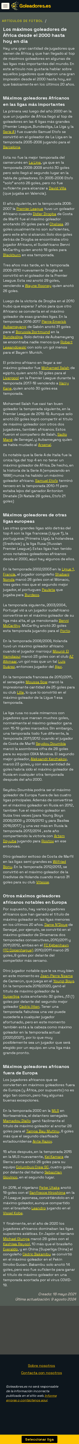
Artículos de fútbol (22, 21)
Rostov (47, 841)
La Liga (35, 162)
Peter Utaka (49, 1187)
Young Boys (63, 981)
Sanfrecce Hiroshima (47, 1192)
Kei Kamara (54, 1156)
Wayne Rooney (38, 285)
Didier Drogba (44, 214)
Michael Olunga (16, 1238)
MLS (55, 1110)
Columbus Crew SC (32, 1167)
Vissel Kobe (13, 1213)
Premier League (29, 208)
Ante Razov (42, 1141)
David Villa (57, 188)
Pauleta (48, 589)
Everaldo (10, 1249)
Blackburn (12, 255)
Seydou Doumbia (51, 743)
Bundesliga (13, 337)
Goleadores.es (35, 5)
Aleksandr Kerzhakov (48, 759)
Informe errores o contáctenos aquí (31, 1406)
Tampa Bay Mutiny (42, 1131)
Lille (20, 692)
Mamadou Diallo (17, 1120)
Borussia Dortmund (33, 332)
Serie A (8, 131)
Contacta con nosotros (41, 1380)
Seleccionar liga (39, 1439)
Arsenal (44, 444)
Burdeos (32, 595)
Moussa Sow (36, 682)
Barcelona (11, 147)
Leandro (38, 1208)
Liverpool (11, 378)
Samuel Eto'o (46, 480)
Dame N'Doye (56, 924)
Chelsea (56, 224)
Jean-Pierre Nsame (56, 975)
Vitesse (42, 882)
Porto (65, 630)
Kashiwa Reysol (16, 1244)
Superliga (11, 996)
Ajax (58, 666)
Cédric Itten (29, 1006)
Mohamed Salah (55, 367)
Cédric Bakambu (37, 1254)
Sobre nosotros (41, 1373)
